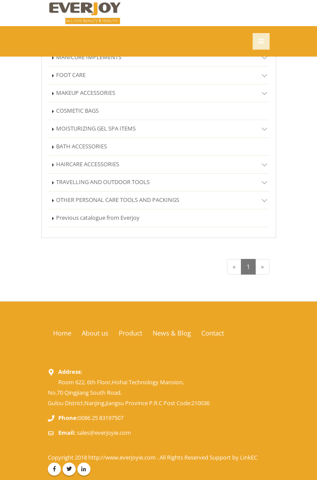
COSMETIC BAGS (77, 110)
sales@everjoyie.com (104, 432)
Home (62, 333)
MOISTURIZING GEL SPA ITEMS (162, 128)
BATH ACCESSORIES (81, 146)
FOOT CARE (162, 75)
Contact (212, 333)
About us (95, 333)
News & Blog (172, 333)
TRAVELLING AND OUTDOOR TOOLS (162, 182)
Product (130, 333)
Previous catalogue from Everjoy (98, 218)
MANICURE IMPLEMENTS (162, 57)
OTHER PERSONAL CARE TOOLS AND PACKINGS (162, 200)
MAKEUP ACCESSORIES (162, 93)
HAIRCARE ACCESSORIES (162, 164)
